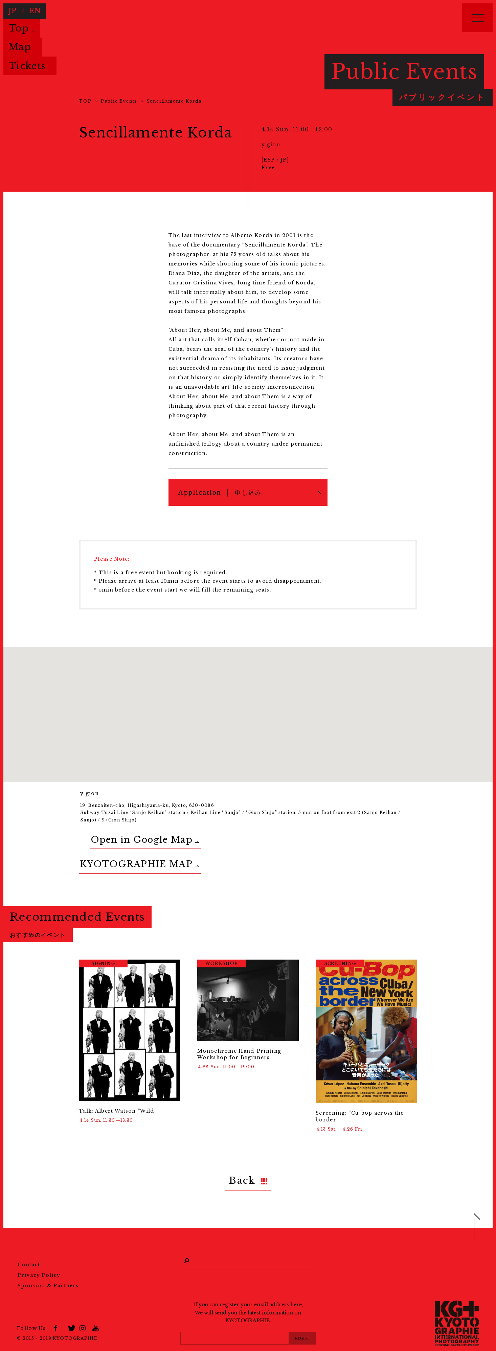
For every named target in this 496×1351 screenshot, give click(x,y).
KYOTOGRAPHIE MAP (116, 853)
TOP (85, 101)
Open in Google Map (117, 836)
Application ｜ (220, 492)
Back (242, 1163)
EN (31, 9)
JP (11, 9)
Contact (29, 1246)
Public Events (119, 101)
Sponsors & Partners (48, 1267)
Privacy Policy (39, 1256)
